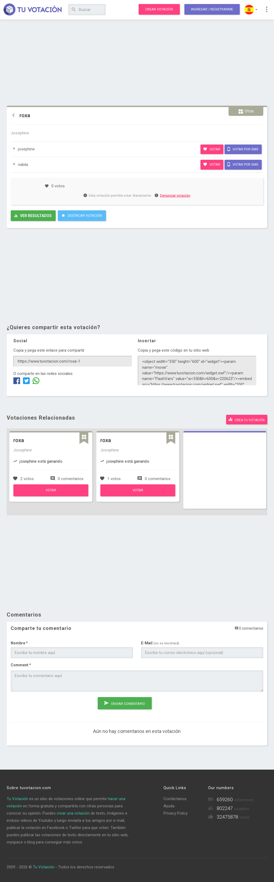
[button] (251, 9)
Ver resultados (33, 216)
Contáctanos (175, 798)
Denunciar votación (172, 195)
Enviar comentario (124, 701)
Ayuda (168, 805)
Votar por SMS (242, 149)
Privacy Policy (175, 812)
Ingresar (212, 9)
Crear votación (159, 9)
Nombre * (19, 642)
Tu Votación (17, 798)
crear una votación (73, 812)
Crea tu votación (247, 418)
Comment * (21, 664)
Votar (211, 149)
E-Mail (160, 642)
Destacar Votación (82, 215)
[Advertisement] (137, 62)
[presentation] (51, 705)
